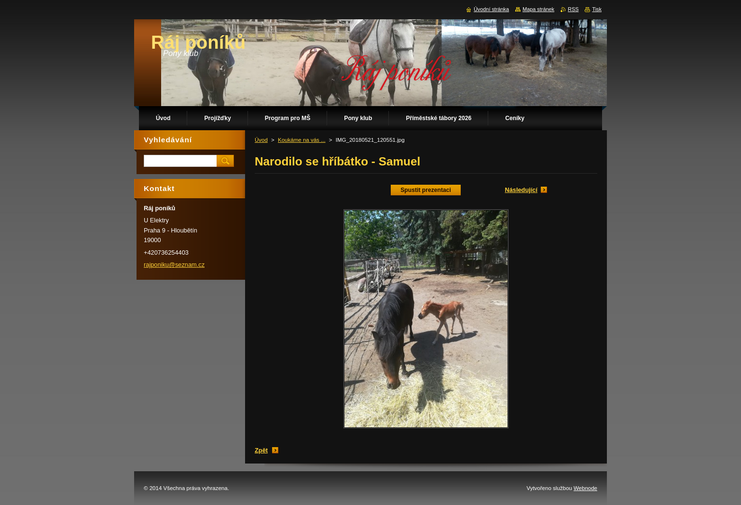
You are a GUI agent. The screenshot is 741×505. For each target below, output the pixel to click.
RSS (573, 9)
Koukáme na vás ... (302, 140)
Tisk (597, 9)
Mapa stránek (538, 9)
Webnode (585, 488)
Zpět (261, 450)
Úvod (261, 140)
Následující (521, 189)
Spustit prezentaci (425, 190)
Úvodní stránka (491, 9)
